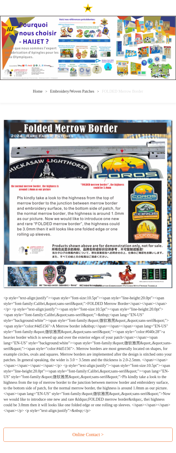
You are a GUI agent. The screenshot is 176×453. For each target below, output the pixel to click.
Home (37, 91)
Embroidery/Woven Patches (72, 91)
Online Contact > (87, 434)
